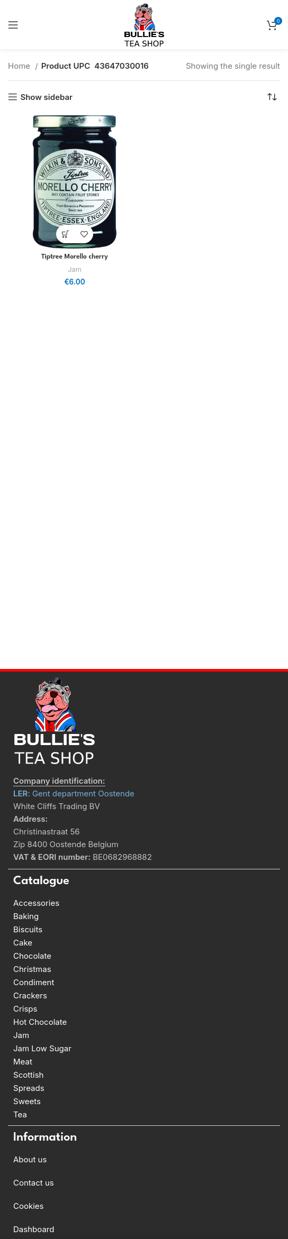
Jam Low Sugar (42, 1048)
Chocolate (32, 956)
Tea (20, 1114)
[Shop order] (272, 97)
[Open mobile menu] (13, 24)
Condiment (33, 982)
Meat (22, 1062)
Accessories (36, 903)
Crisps (25, 1009)
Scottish (28, 1075)
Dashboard (33, 1229)
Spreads (28, 1088)
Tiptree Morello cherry (74, 257)
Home (20, 66)
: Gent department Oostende (73, 793)
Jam (75, 269)
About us (30, 1159)
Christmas (32, 969)
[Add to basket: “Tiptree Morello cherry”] (65, 234)
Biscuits (27, 929)
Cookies (28, 1206)
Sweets (27, 1101)
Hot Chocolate (40, 1022)
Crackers (30, 995)
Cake (22, 943)
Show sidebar (46, 97)
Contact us (33, 1183)
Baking (26, 916)
